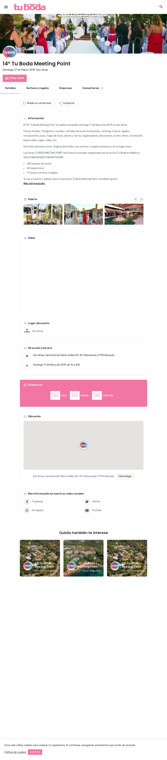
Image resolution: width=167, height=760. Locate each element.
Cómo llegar (125, 476)
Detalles (10, 88)
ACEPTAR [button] (35, 752)
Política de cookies (15, 752)
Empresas (65, 88)
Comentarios (92, 88)
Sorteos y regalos (37, 88)
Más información (34, 183)
